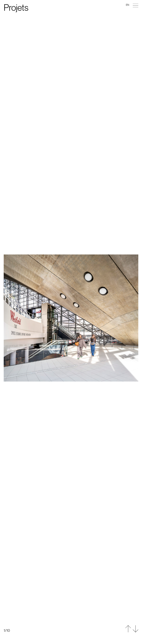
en (127, 5)
